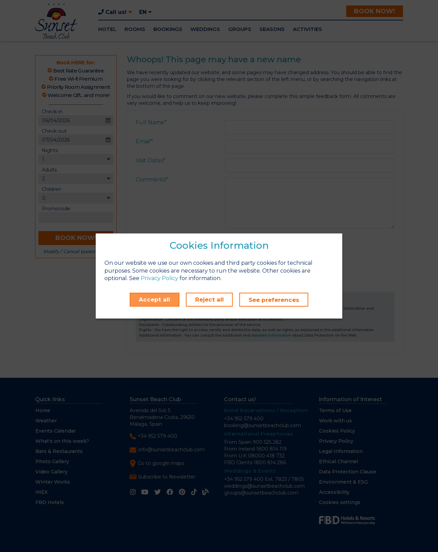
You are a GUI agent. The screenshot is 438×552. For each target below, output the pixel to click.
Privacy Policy (159, 278)
